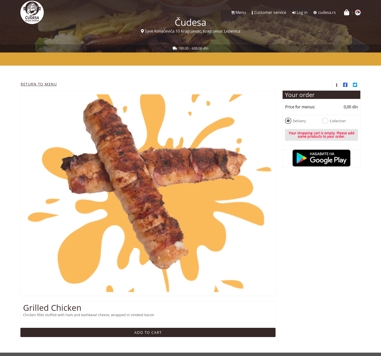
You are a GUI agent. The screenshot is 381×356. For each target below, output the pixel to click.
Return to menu (39, 84)
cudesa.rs (327, 12)
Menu (240, 12)
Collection (334, 121)
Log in (302, 12)
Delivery (295, 121)
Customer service (270, 12)
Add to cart (148, 332)
